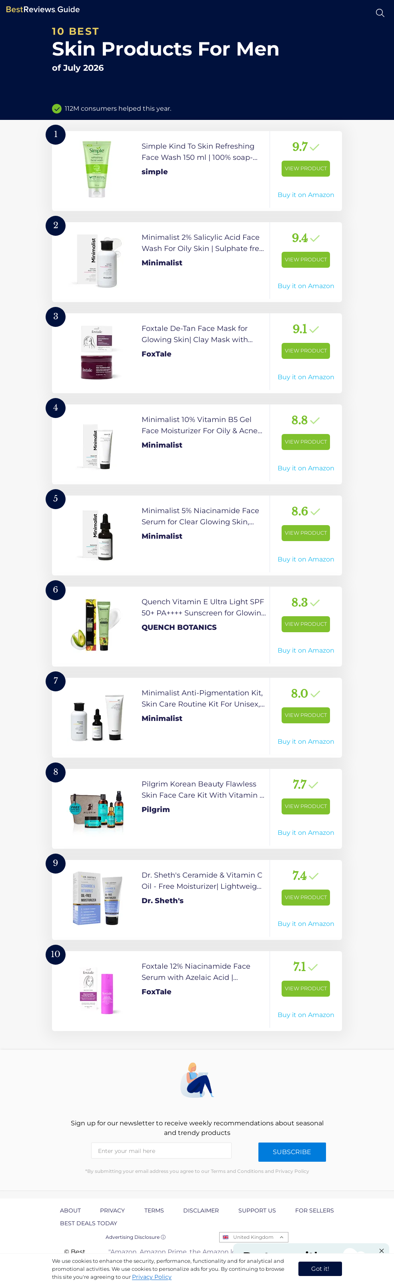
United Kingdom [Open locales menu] (253, 1237)
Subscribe (292, 1152)
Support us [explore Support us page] (257, 1210)
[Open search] (380, 13)
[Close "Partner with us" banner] (381, 1251)
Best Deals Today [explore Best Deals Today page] (88, 1223)
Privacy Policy (152, 1276)
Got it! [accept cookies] (320, 1268)
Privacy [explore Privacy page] (112, 1210)
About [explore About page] (70, 1210)
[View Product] (197, 171)
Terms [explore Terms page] (154, 1210)
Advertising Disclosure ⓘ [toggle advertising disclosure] (136, 1237)
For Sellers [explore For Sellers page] (314, 1210)
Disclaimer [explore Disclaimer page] (201, 1210)
